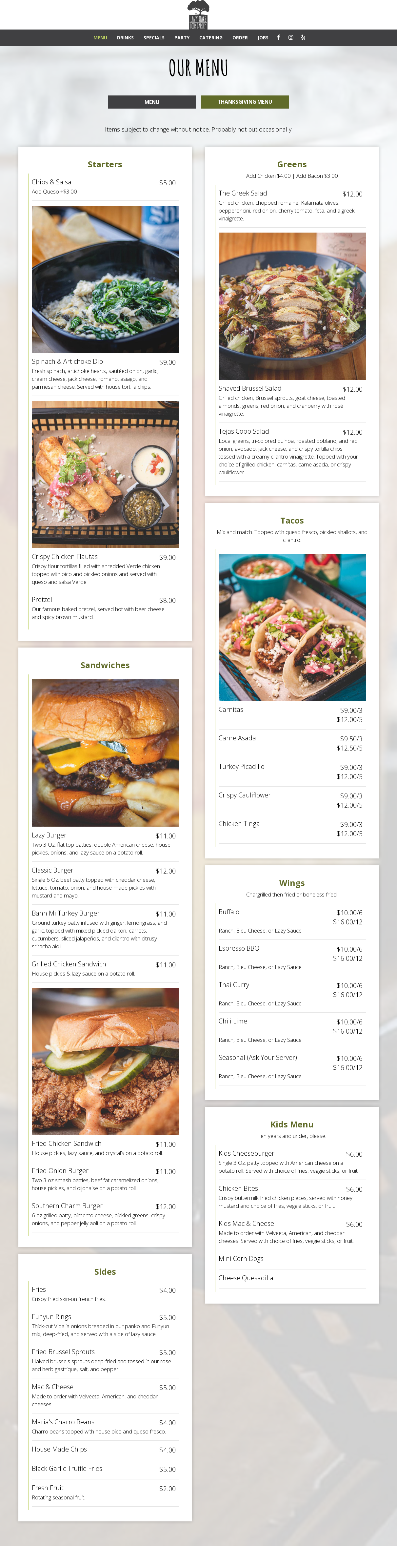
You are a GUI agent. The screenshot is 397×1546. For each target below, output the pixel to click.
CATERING (211, 37)
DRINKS (125, 37)
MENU (100, 37)
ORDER (240, 37)
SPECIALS (154, 37)
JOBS (263, 37)
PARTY (181, 37)
